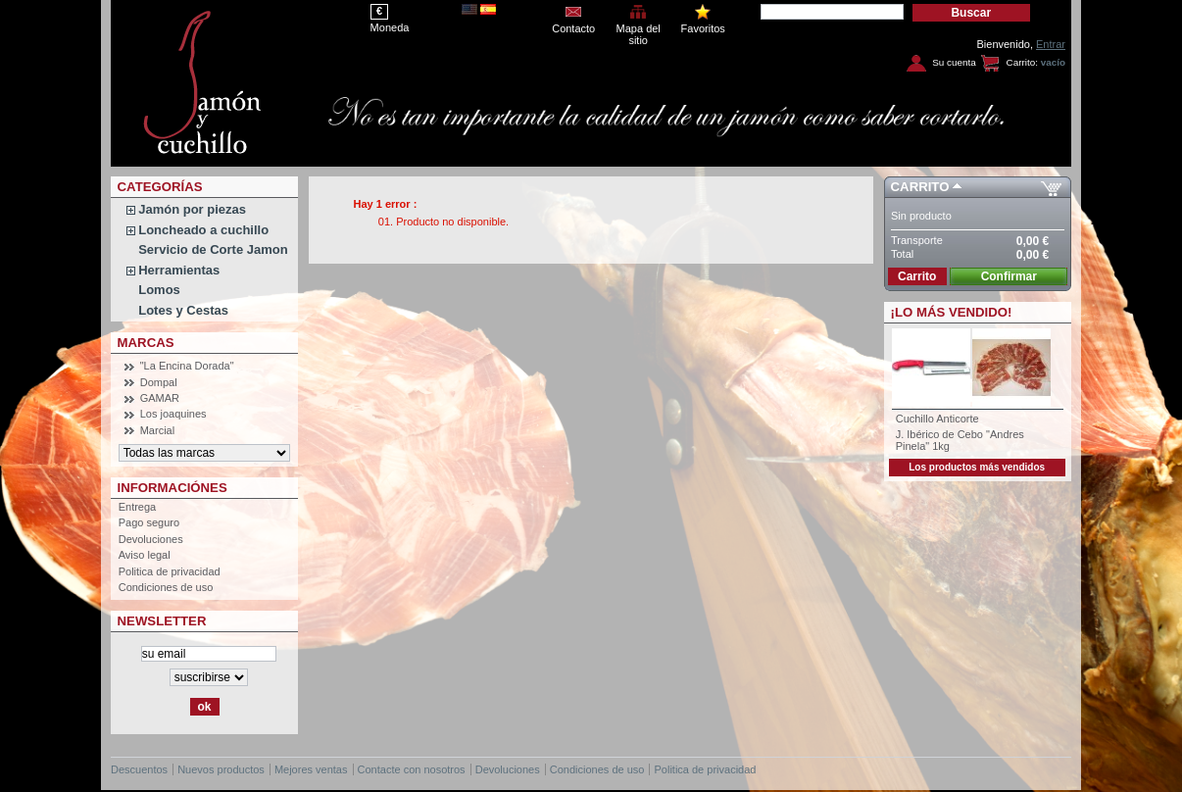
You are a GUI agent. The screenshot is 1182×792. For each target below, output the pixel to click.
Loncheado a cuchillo (203, 230)
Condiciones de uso (166, 587)
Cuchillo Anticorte (937, 418)
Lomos (159, 289)
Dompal (158, 382)
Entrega (138, 507)
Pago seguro (149, 522)
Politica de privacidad (170, 571)
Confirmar (1009, 276)
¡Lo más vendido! (951, 312)
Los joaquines (173, 414)
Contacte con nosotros (412, 769)
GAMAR (159, 398)
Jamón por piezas (192, 209)
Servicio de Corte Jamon (212, 249)
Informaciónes (172, 487)
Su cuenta (953, 62)
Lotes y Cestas (183, 310)
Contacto (573, 28)
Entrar (1050, 44)
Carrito (920, 186)
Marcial (157, 430)
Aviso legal (145, 555)
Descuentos (139, 769)
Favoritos (703, 28)
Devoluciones (151, 539)
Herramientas (179, 270)
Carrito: (1022, 62)
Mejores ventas (311, 769)
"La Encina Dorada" (187, 365)
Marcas (146, 342)
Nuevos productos (221, 769)
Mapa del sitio (638, 30)
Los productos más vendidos (977, 467)
